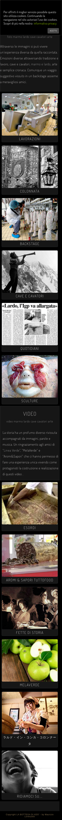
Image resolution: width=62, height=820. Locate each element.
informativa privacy (45, 23)
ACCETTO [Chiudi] (53, 30)
